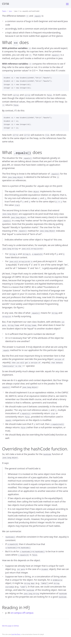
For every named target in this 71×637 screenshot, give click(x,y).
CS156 (5, 3)
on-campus (16, 612)
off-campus (27, 612)
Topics (4, 11)
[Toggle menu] (67, 4)
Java (10, 11)
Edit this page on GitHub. (10, 625)
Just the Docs (15, 634)
